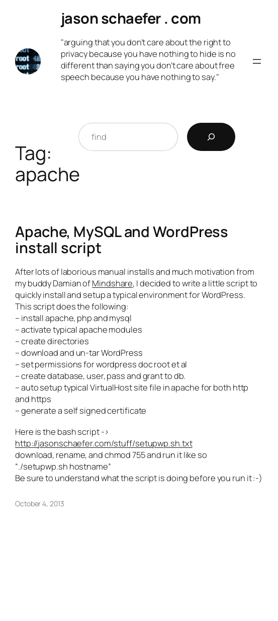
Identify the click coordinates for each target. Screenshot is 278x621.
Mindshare (112, 283)
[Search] (211, 137)
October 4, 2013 (39, 503)
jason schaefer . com (131, 18)
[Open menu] (257, 61)
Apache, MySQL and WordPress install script (121, 240)
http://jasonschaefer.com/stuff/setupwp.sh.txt (104, 443)
